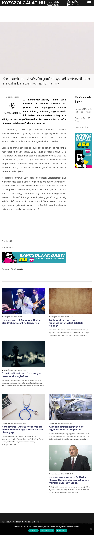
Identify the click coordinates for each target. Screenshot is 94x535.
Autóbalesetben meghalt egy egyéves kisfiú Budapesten (66, 428)
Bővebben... (61, 530)
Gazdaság (19, 269)
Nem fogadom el (47, 530)
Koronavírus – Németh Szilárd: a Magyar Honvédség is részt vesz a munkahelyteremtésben (69, 480)
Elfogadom (33, 530)
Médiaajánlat (18, 522)
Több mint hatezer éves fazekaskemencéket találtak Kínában (66, 323)
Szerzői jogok (30, 522)
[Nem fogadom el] (91, 529)
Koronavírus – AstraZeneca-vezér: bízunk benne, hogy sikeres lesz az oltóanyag (22, 429)
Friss (12, 269)
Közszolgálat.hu (12, 113)
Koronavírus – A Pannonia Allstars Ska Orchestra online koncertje (21, 321)
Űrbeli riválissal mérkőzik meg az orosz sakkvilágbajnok (21, 375)
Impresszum (7, 522)
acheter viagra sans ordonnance (85, 90)
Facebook (41, 522)
